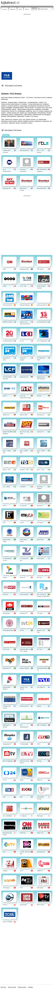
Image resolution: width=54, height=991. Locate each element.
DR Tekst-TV (23, 613)
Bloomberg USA (41, 188)
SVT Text (39, 649)
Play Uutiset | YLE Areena (13, 130)
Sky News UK (7, 188)
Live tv (4, 9)
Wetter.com (6, 415)
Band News (40, 539)
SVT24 (22, 630)
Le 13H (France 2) (42, 322)
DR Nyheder (6, 613)
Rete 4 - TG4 (6, 469)
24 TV (21, 870)
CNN (4, 269)
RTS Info (5, 594)
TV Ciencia (40, 522)
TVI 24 (22, 522)
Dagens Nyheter (24, 668)
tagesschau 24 (24, 377)
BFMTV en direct (7, 322)
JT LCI (22, 341)
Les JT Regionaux (42, 341)
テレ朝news (23, 816)
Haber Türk (40, 833)
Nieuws (13, 9)
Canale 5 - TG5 (24, 469)
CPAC (4, 286)
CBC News (40, 269)
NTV (4, 852)
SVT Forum (6, 649)
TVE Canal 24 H (7, 305)
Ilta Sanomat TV (24, 706)
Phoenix (39, 396)
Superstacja (23, 904)
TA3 (4, 797)
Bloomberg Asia (24, 269)
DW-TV (5, 396)
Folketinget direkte (8, 630)
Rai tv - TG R (40, 469)
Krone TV (22, 577)
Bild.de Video (23, 415)
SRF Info (39, 577)
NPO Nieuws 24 (24, 150)
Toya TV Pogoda (7, 921)
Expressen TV (7, 668)
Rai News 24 (40, 415)
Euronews (40, 505)
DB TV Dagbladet (8, 761)
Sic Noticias (23, 505)
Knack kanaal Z (24, 594)
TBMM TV (40, 870)
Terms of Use (12, 987)
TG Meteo (23, 486)
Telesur (5, 577)
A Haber (5, 870)
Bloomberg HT (41, 852)
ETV (4, 522)
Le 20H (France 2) (8, 341)
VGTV (38, 744)
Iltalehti (39, 706)
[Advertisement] (27, 43)
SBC (21, 797)
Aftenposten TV (7, 744)
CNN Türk (23, 833)
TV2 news (40, 613)
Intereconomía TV (42, 305)
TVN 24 (5, 904)
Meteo (22, 780)
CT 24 (4, 780)
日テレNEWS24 (7, 816)
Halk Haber (40, 887)
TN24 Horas (40, 558)
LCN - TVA (23, 286)
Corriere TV (40, 431)
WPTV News (40, 904)
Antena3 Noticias (25, 305)
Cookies (30, 987)
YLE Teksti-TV (41, 687)
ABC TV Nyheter (41, 725)
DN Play (39, 761)
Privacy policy (22, 987)
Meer (27, 9)
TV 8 (21, 887)
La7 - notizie (6, 486)
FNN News (40, 816)
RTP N (5, 505)
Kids (20, 9)
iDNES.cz (39, 780)
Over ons (3, 987)
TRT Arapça (6, 887)
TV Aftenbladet (24, 744)
